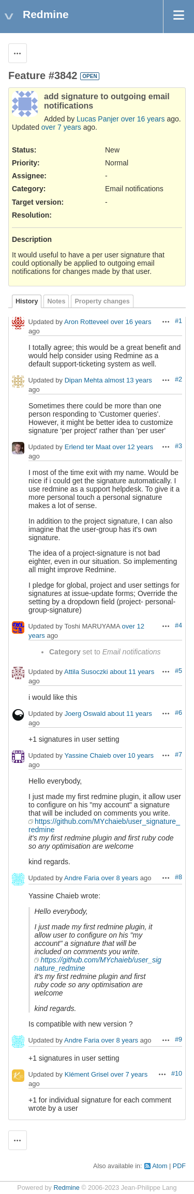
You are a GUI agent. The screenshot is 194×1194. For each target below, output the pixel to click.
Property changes (101, 301)
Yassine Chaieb (87, 756)
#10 (176, 1073)
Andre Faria (81, 878)
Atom (159, 1166)
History (27, 301)
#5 (178, 671)
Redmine (66, 1187)
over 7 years (61, 127)
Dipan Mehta (84, 381)
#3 (178, 446)
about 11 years (132, 672)
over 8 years (120, 878)
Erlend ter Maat (88, 447)
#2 (178, 379)
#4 (178, 625)
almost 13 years (128, 381)
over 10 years (133, 756)
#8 (178, 877)
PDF (179, 1166)
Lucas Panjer (98, 119)
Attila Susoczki (86, 672)
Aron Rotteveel (86, 322)
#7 (178, 754)
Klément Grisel (87, 1075)
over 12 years (132, 447)
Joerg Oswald (85, 714)
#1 (178, 321)
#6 (178, 712)
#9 (178, 1039)
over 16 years (143, 119)
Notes (56, 301)
